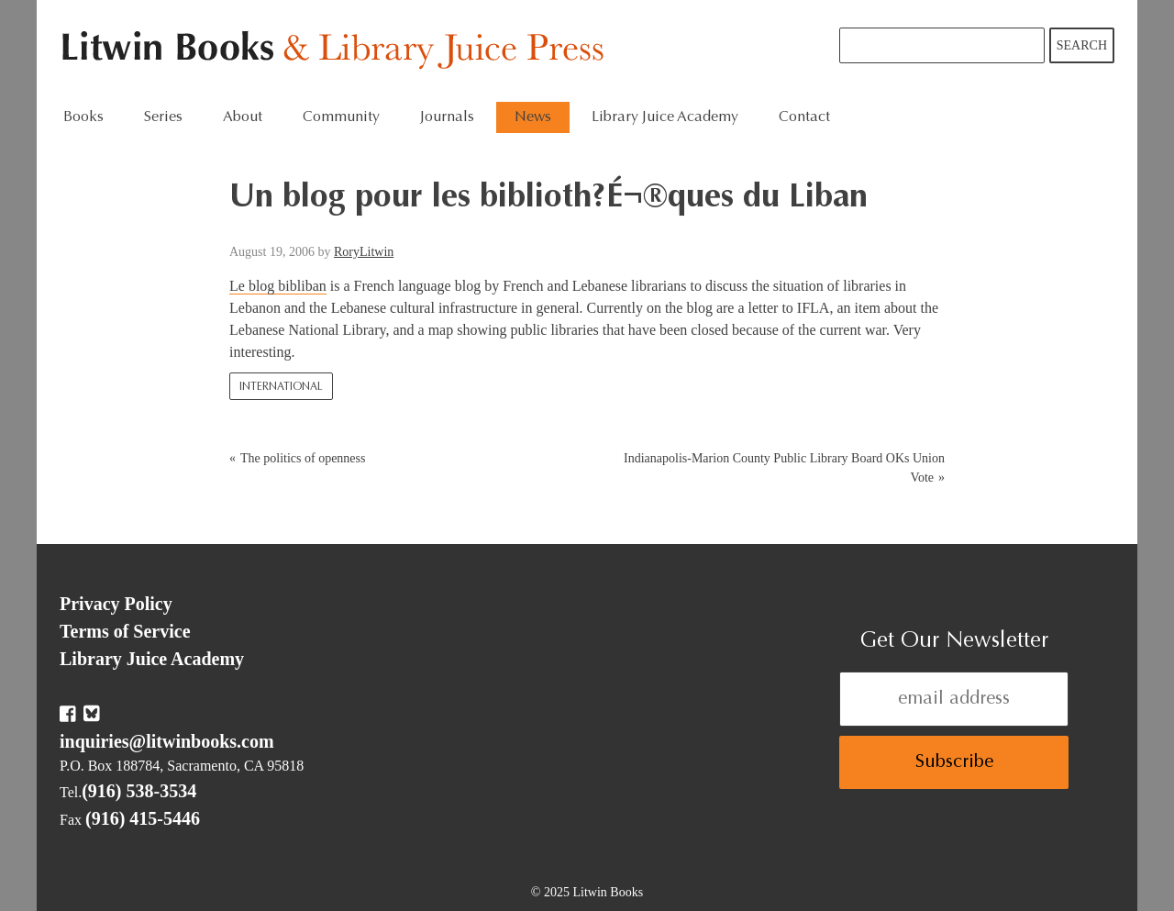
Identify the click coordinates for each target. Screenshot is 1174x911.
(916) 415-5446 (142, 818)
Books (83, 117)
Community (341, 117)
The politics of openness (302, 458)
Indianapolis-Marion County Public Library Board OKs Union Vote (784, 467)
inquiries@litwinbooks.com (167, 741)
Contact (804, 117)
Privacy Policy (116, 604)
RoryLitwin (363, 252)
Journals (447, 117)
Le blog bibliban (278, 286)
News (533, 117)
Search (1082, 45)
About (242, 117)
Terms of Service (125, 631)
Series (163, 117)
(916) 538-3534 (139, 791)
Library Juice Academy (665, 117)
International (281, 387)
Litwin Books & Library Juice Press (337, 51)
